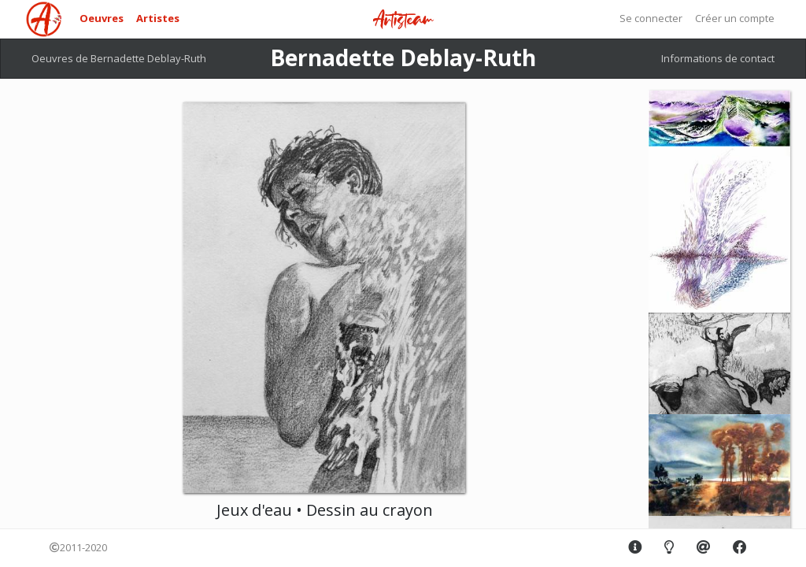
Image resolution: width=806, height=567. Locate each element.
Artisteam (403, 20)
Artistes (157, 18)
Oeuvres (101, 18)
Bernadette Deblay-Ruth (403, 57)
